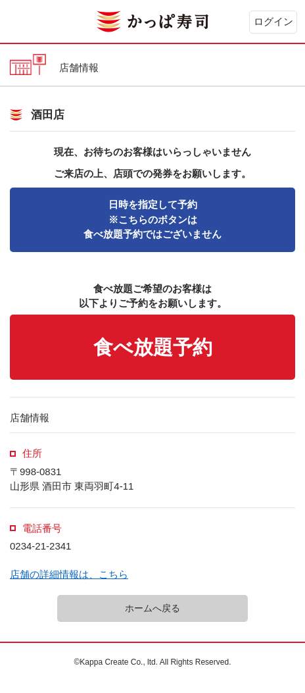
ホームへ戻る (152, 608)
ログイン (273, 21)
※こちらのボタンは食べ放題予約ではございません (152, 219)
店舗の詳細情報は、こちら (69, 574)
